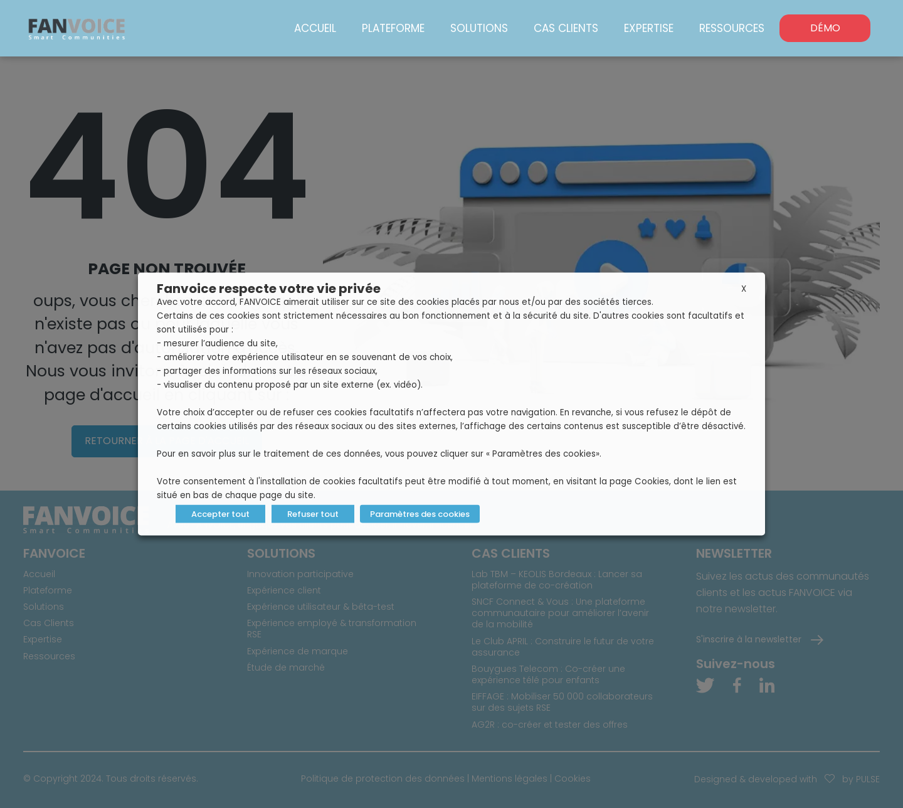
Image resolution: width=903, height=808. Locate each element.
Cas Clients (566, 28)
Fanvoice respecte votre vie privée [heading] (269, 288)
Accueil (315, 28)
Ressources (731, 28)
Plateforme (393, 28)
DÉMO (825, 28)
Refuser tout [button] (313, 514)
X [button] (743, 289)
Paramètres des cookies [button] (420, 514)
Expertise (648, 28)
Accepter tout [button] (220, 514)
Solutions (479, 28)
